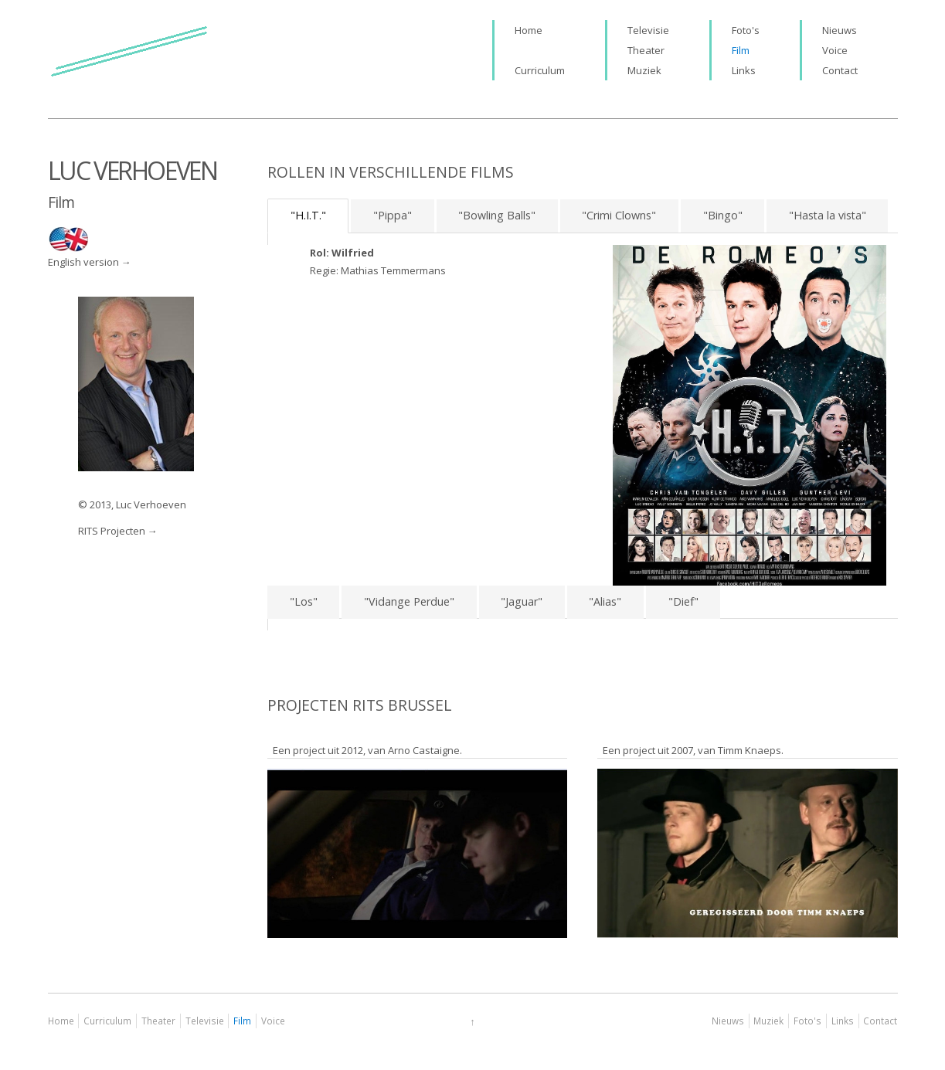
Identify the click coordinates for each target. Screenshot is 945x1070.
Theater (646, 50)
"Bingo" (723, 215)
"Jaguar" (521, 601)
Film (741, 50)
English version (83, 262)
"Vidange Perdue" (409, 601)
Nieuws (839, 30)
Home (528, 30)
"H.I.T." (308, 215)
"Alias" (605, 601)
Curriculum (540, 70)
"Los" (304, 601)
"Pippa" (392, 215)
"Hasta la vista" (827, 215)
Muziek (644, 70)
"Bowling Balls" (496, 215)
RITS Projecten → (118, 531)
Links (744, 70)
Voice (835, 50)
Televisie (648, 30)
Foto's (746, 30)
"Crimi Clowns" (619, 215)
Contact (840, 70)
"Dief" (683, 601)
